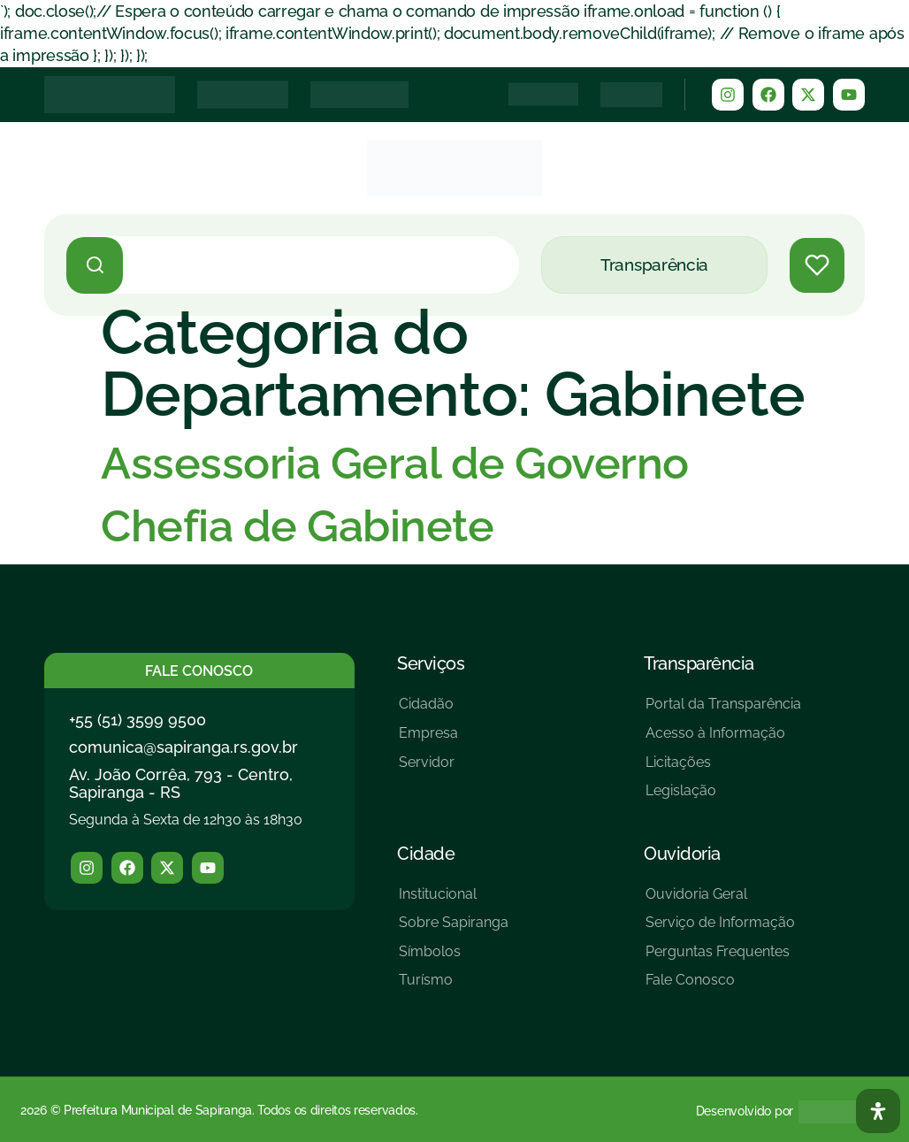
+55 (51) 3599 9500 (137, 719)
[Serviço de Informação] (720, 929)
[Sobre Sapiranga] (453, 929)
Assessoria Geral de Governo (395, 463)
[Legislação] (723, 797)
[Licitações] (723, 769)
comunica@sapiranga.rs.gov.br (183, 747)
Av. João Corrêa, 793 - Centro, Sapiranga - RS (181, 783)
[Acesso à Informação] (723, 740)
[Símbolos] (453, 958)
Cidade (425, 853)
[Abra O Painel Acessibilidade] (878, 1111)
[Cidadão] (428, 710)
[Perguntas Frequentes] (720, 958)
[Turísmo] (453, 986)
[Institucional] (453, 901)
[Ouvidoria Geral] (720, 901)
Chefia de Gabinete (297, 526)
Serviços (430, 663)
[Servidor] (428, 769)
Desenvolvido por (744, 1111)
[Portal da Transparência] (723, 710)
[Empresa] (428, 740)
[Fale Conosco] (720, 986)
